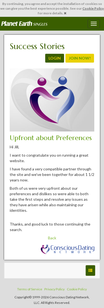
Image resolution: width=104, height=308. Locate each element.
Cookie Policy (93, 8)
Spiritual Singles (24, 24)
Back (52, 237)
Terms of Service (29, 289)
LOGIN (55, 58)
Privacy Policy (54, 289)
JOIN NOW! (80, 58)
